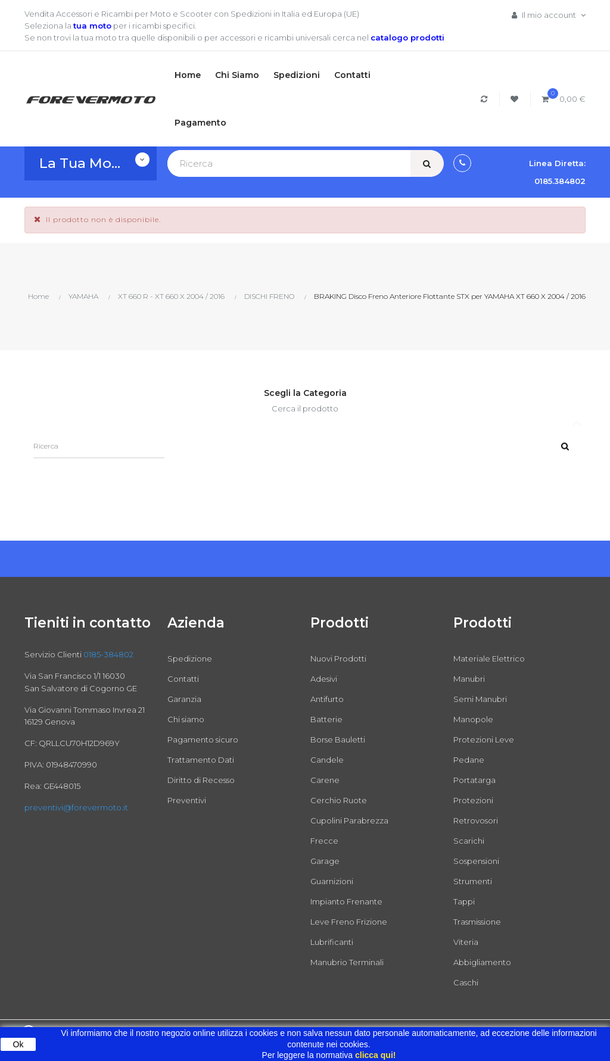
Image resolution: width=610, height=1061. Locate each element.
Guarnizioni (331, 881)
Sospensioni (476, 861)
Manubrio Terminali (347, 962)
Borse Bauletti (337, 739)
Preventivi (186, 800)
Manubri (469, 679)
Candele (327, 759)
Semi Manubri (480, 699)
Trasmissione (477, 921)
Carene (325, 780)
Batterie (326, 719)
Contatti (183, 679)
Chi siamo (185, 719)
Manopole (473, 719)
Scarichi (468, 840)
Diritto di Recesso (201, 780)
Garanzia (184, 699)
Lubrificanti (331, 942)
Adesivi (323, 679)
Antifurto (327, 699)
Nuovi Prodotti (338, 658)
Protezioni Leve (483, 739)
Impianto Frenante (346, 901)
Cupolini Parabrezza (349, 820)
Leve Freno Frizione (348, 921)
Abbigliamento (482, 962)
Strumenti (472, 881)
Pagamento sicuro (202, 739)
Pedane (468, 759)
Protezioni (473, 800)
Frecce (324, 840)
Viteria (465, 942)
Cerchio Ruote (338, 800)
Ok (18, 1044)
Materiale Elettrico (489, 658)
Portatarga (474, 780)
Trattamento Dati (200, 759)
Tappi (464, 901)
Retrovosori (475, 820)
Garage (325, 861)
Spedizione (189, 658)
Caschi (465, 982)
